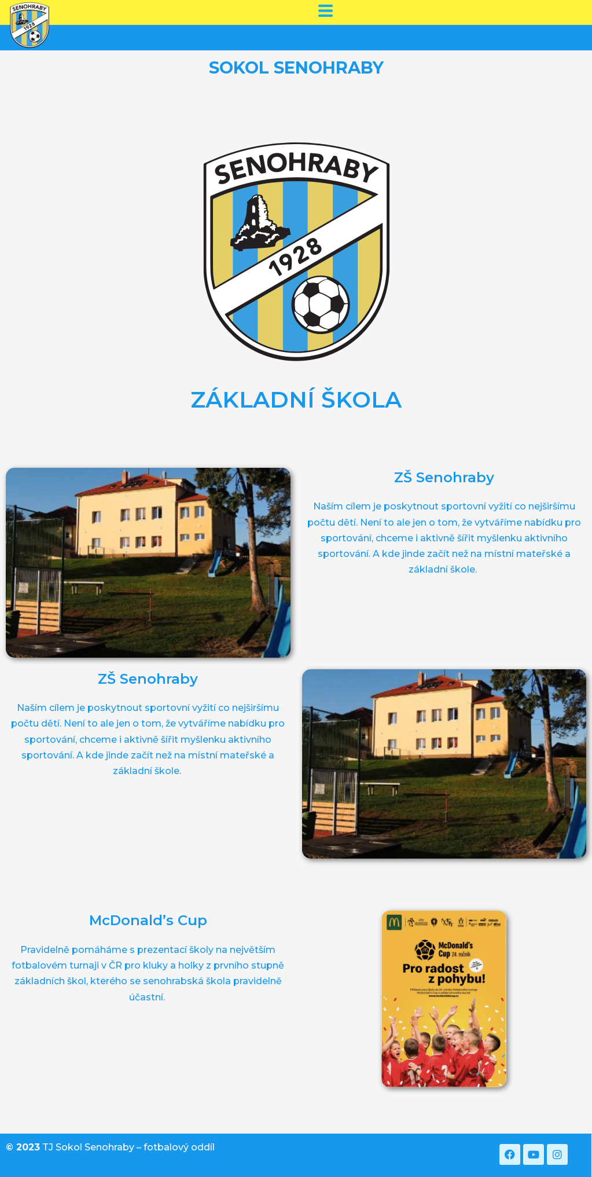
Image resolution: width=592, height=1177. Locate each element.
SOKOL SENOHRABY (296, 67)
